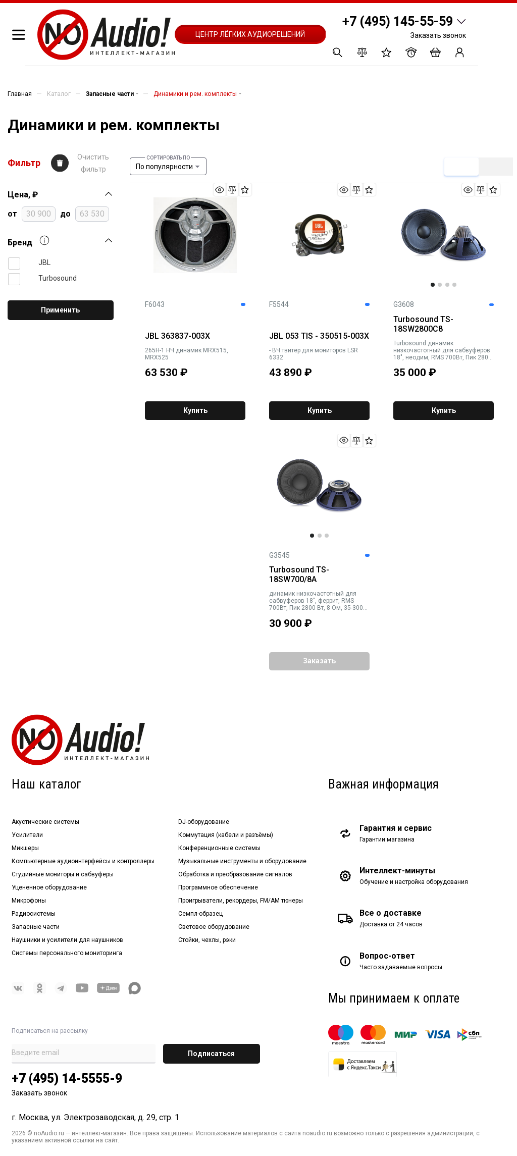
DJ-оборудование (203, 821)
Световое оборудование (213, 926)
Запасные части (36, 926)
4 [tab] (454, 285)
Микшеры (25, 848)
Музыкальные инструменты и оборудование (242, 861)
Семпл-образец (200, 913)
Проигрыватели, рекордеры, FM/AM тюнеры (240, 900)
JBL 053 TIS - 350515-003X (319, 336)
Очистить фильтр (93, 163)
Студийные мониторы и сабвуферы (63, 874)
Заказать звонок (438, 35)
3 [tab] (447, 285)
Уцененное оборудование (49, 887)
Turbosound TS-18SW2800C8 (423, 324)
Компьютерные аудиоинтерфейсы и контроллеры (83, 861)
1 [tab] (433, 285)
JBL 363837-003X (177, 336)
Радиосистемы (34, 913)
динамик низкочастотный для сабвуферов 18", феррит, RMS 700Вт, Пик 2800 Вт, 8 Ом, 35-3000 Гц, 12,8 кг (318, 600)
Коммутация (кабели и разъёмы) (225, 834)
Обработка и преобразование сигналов (235, 874)
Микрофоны (29, 900)
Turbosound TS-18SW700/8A (299, 574)
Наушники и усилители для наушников (67, 939)
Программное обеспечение (218, 887)
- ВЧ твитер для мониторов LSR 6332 (313, 354)
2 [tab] (440, 285)
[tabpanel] (443, 235)
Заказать (319, 661)
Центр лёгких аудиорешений (250, 34)
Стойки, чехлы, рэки (207, 939)
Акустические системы (45, 821)
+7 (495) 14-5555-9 (67, 1078)
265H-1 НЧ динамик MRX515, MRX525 (186, 354)
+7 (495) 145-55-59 (397, 21)
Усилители (27, 834)
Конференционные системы (219, 848)
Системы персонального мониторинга (67, 953)
